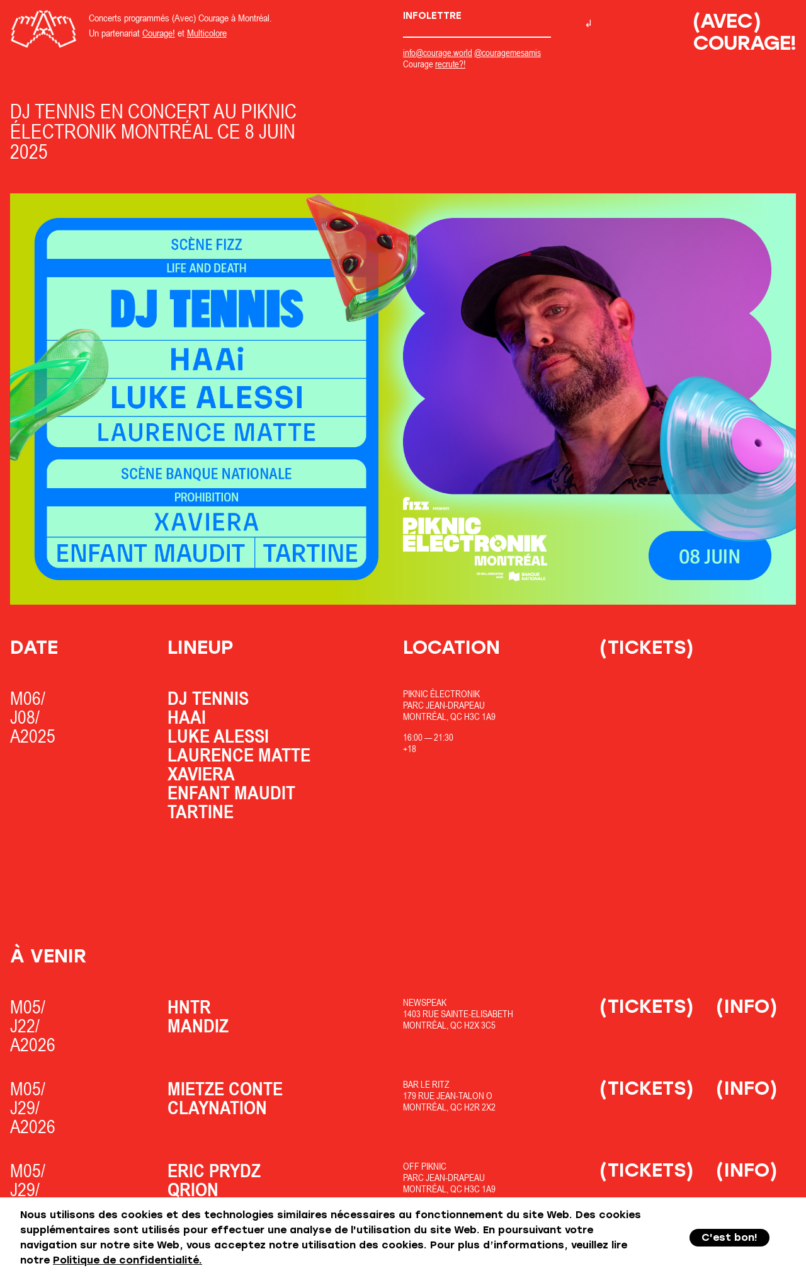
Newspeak (424, 1002)
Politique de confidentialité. (127, 1260)
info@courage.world (437, 52)
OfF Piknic (424, 1166)
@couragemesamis (507, 52)
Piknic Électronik (441, 693)
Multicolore (207, 32)
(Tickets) (646, 647)
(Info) (747, 1006)
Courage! (158, 32)
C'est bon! (729, 1237)
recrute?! (450, 64)
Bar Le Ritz (426, 1084)
